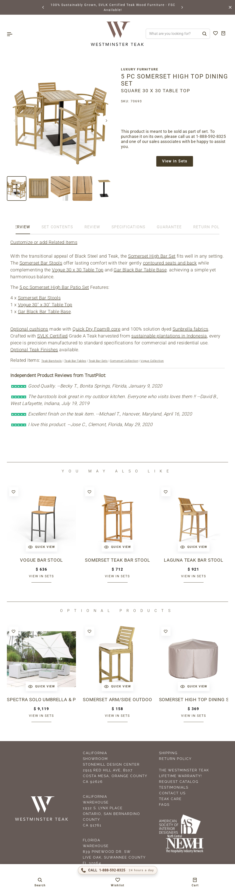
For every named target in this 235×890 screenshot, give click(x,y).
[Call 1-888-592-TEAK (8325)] (117, 870)
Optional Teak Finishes (34, 349)
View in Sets (174, 161)
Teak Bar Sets (98, 361)
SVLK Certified (52, 336)
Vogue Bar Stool (41, 560)
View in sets (41, 576)
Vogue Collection (152, 361)
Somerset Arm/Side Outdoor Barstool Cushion (117, 699)
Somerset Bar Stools (41, 263)
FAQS (164, 805)
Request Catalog (179, 782)
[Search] (204, 34)
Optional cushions (29, 329)
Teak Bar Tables (75, 361)
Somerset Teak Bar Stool (117, 560)
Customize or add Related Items (43, 242)
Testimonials (173, 787)
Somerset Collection (124, 361)
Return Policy (175, 759)
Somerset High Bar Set (151, 256)
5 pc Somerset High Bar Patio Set (54, 287)
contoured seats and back (170, 263)
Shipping (168, 753)
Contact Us (172, 793)
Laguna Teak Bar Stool (193, 560)
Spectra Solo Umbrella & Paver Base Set (41, 699)
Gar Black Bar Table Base (140, 270)
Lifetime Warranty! (180, 776)
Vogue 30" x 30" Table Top (45, 304)
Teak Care (170, 799)
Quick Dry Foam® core (96, 329)
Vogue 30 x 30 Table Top (77, 270)
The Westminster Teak (184, 770)
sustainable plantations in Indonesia (169, 336)
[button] (43, 7)
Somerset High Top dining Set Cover (193, 699)
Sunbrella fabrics (190, 329)
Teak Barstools (51, 361)
